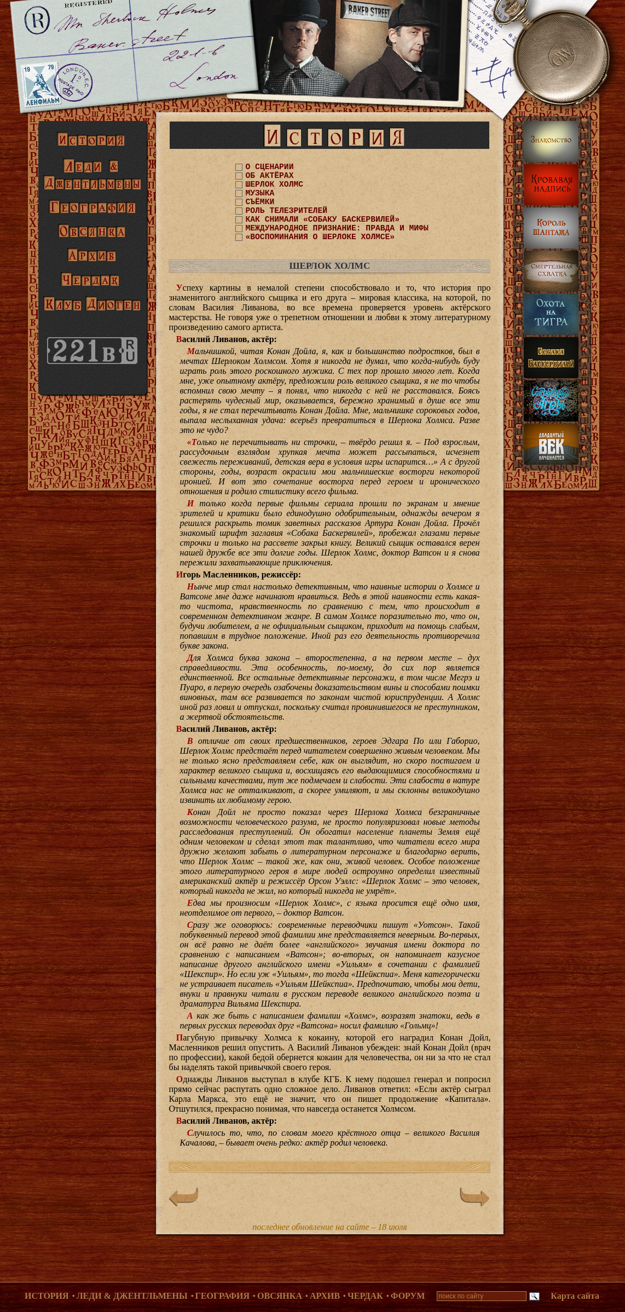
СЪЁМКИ (259, 202)
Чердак (365, 1296)
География (222, 1296)
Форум (408, 1296)
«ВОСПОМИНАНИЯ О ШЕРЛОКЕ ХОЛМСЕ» (320, 237)
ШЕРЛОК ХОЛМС (274, 184)
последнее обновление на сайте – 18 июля (329, 1227)
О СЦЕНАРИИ (269, 167)
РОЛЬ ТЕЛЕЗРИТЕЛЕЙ (286, 210)
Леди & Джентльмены (132, 1296)
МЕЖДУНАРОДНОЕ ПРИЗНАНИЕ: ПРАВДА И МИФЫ (336, 228)
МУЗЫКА (259, 193)
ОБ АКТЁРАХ (269, 175)
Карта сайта (575, 1296)
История (47, 1296)
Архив (325, 1296)
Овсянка (279, 1296)
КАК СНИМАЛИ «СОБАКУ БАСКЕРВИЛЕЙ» (322, 219)
